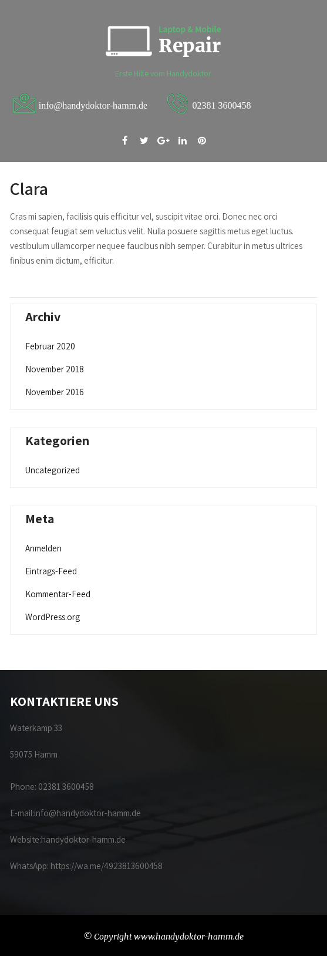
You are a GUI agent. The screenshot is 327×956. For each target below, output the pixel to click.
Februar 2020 (50, 346)
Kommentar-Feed (57, 594)
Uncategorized (52, 470)
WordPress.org (52, 616)
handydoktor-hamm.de (84, 839)
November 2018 (54, 369)
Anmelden (43, 548)
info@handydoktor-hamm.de (87, 813)
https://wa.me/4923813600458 (106, 865)
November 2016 (54, 392)
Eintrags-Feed (51, 571)
